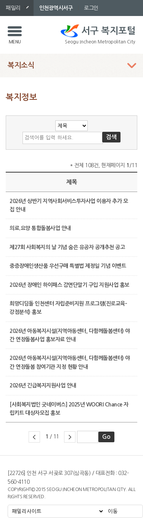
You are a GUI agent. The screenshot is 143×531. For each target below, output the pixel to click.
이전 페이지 (34, 437)
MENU (15, 42)
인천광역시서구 (56, 8)
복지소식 (21, 65)
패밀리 (13, 8)
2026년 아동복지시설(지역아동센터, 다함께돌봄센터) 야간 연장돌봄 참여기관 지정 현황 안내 (70, 362)
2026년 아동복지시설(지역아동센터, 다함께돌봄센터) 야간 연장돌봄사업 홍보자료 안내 (70, 335)
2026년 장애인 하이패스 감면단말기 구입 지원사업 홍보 (69, 285)
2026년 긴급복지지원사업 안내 (43, 385)
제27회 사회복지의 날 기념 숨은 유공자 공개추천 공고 (67, 247)
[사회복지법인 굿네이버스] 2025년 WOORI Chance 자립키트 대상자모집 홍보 (69, 409)
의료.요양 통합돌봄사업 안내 (40, 228)
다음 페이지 (70, 437)
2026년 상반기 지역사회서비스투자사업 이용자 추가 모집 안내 (69, 205)
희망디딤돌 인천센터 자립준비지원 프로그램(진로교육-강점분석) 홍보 (68, 308)
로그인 (91, 8)
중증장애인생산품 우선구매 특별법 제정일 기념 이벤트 (68, 266)
